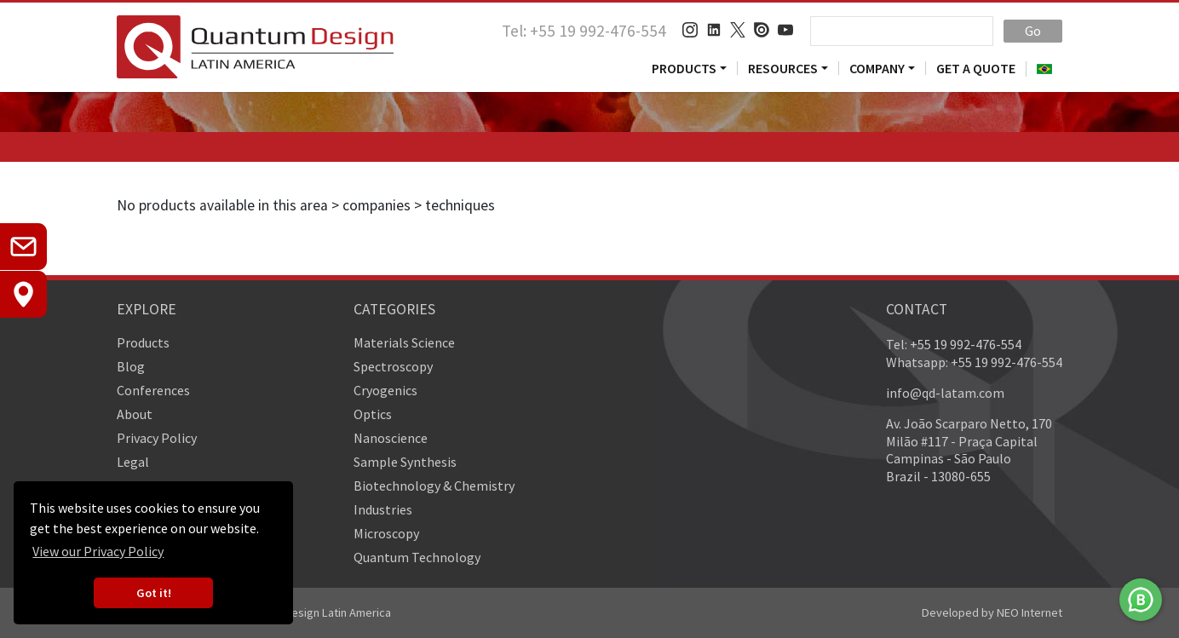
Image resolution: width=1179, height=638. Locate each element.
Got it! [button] (153, 593)
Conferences (153, 390)
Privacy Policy (157, 437)
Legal (133, 461)
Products (684, 68)
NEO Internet (1029, 612)
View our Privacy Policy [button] (98, 551)
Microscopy (386, 533)
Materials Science (404, 342)
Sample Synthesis (405, 461)
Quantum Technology (417, 557)
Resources (783, 68)
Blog (131, 366)
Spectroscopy (393, 366)
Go (1033, 30)
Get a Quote (975, 68)
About (134, 413)
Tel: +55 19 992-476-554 (584, 30)
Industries (383, 509)
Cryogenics (385, 390)
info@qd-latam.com (945, 392)
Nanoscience (391, 437)
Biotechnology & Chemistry (434, 485)
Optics (373, 413)
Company (877, 68)
